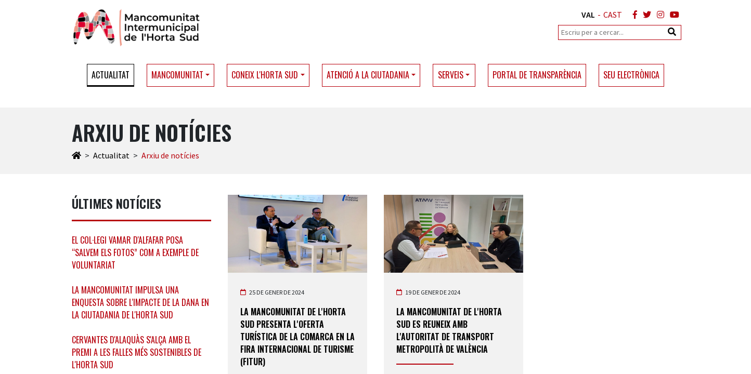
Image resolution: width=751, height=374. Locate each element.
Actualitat (111, 75)
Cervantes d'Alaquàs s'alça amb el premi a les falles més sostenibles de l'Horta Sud (136, 352)
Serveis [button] (450, 75)
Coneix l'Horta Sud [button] (264, 75)
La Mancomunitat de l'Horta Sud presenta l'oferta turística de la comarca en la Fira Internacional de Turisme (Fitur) (297, 336)
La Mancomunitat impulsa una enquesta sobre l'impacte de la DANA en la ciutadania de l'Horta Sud (140, 302)
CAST (612, 14)
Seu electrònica (631, 75)
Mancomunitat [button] (177, 75)
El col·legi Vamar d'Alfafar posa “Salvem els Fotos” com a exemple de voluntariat (135, 252)
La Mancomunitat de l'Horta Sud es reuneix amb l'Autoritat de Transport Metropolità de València (449, 330)
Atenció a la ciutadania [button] (368, 75)
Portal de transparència (537, 75)
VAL (588, 14)
